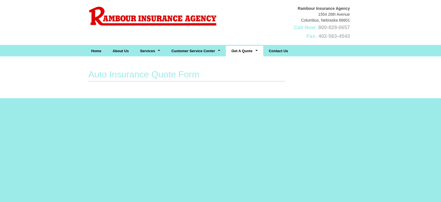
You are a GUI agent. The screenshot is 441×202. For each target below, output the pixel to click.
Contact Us (278, 51)
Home (96, 51)
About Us (120, 51)
